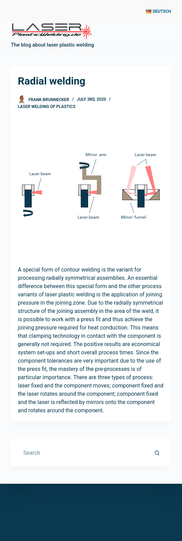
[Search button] (157, 453)
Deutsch (132, 524)
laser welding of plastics (47, 106)
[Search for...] (84, 453)
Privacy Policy (96, 524)
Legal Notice (55, 524)
